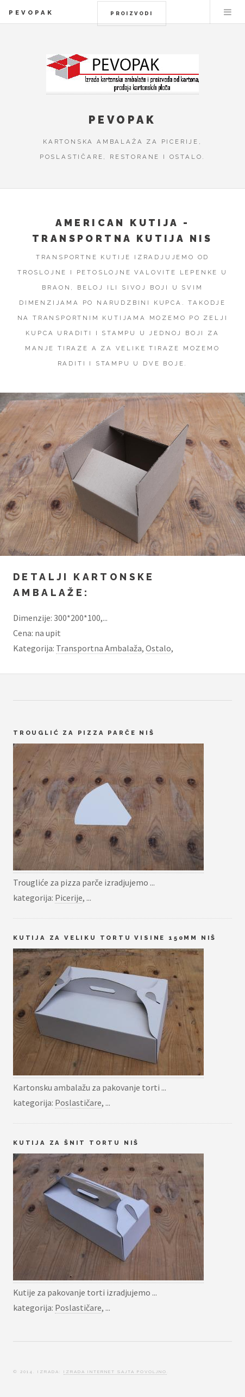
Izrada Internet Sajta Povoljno (115, 1371)
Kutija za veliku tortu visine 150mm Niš (114, 937)
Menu (227, 12)
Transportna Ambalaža (99, 648)
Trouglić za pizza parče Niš (84, 732)
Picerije (69, 897)
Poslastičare (78, 1102)
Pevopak (31, 12)
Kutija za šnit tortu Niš (76, 1142)
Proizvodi (131, 13)
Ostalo (158, 648)
